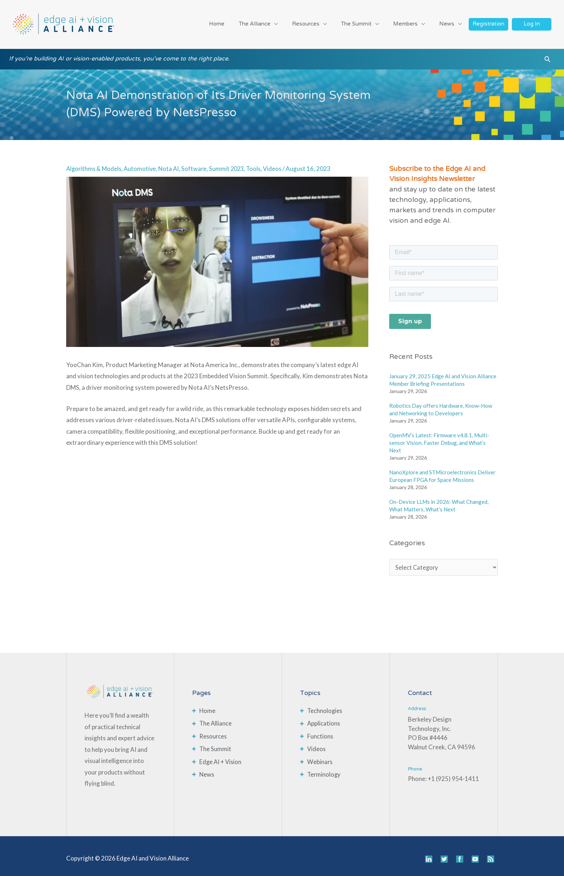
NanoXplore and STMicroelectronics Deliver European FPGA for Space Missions (442, 472)
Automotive (142, 164)
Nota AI (171, 164)
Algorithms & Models (94, 164)
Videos (278, 164)
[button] (547, 57)
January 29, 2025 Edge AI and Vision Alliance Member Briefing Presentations (442, 376)
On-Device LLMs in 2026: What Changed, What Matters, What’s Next (438, 501)
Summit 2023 (231, 164)
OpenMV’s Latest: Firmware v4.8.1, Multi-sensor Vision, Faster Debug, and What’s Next (439, 438)
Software (197, 164)
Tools (259, 164)
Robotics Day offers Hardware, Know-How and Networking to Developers (440, 405)
